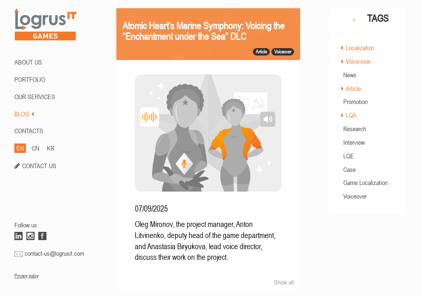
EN (20, 148)
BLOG (24, 114)
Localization (360, 47)
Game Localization (365, 182)
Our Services (34, 96)
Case (349, 169)
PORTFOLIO (29, 79)
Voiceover (355, 196)
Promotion (355, 101)
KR (50, 148)
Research (354, 128)
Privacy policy (26, 276)
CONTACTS (28, 130)
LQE (348, 156)
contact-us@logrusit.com (54, 253)
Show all (284, 282)
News (349, 75)
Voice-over (358, 61)
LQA (351, 115)
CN (35, 148)
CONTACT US (39, 165)
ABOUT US (28, 62)
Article (353, 88)
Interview (354, 142)
